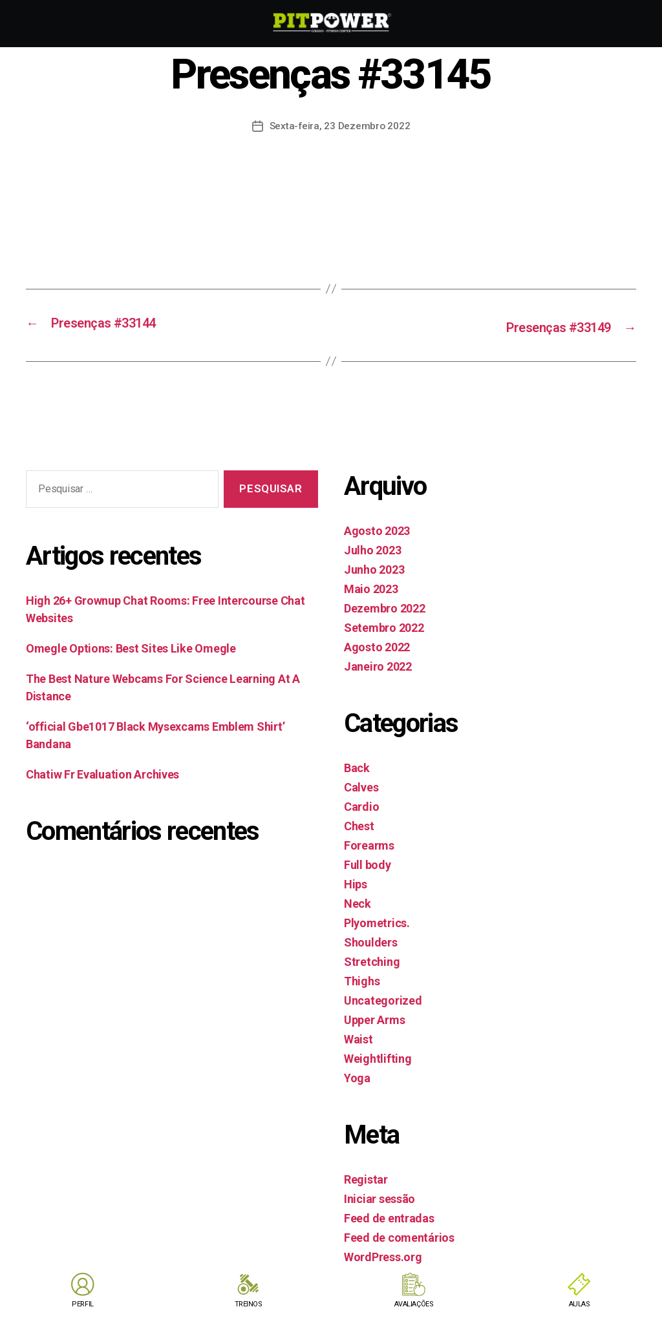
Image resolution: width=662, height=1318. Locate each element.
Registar (366, 1177)
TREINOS (248, 1303)
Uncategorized (383, 998)
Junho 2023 (374, 567)
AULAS (579, 1303)
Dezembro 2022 (384, 606)
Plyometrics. (377, 921)
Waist (358, 1037)
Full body (367, 863)
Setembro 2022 (384, 626)
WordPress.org (383, 1255)
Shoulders (371, 940)
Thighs (361, 979)
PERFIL (82, 1303)
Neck (357, 901)
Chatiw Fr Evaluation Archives (102, 773)
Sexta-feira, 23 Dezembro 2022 (339, 126)
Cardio (361, 804)
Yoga (357, 1076)
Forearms (369, 843)
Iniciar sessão (379, 1197)
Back (357, 766)
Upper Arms (374, 1018)
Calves (361, 785)
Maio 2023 (371, 587)
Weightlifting (378, 1056)
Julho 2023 (372, 548)
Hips (355, 882)
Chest (359, 824)
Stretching (372, 960)
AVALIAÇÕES (413, 1303)
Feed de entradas (389, 1216)
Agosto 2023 (377, 529)
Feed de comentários (399, 1235)
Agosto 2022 (377, 645)
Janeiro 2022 (378, 664)
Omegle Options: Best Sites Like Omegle (131, 647)
